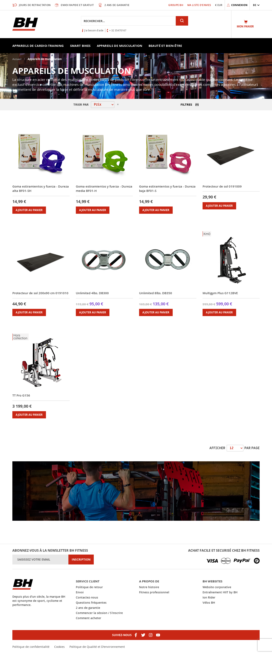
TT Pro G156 (21, 395)
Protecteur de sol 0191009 (222, 186)
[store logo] (25, 24)
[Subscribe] (81, 559)
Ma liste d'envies (199, 5)
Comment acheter (88, 618)
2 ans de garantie (88, 608)
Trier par (81, 104)
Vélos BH (209, 602)
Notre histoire (149, 587)
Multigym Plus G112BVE (220, 293)
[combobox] (128, 21)
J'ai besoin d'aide (93, 30)
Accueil (17, 59)
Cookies (59, 647)
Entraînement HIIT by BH (220, 592)
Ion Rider (209, 597)
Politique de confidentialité (30, 647)
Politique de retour (89, 587)
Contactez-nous (87, 597)
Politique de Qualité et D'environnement (97, 647)
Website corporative (217, 587)
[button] (256, 5)
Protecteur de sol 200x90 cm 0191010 (40, 293)
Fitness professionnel (154, 592)
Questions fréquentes (91, 602)
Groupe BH (175, 5)
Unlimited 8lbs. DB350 (155, 293)
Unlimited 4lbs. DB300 (92, 293)
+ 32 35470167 (117, 30)
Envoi (80, 592)
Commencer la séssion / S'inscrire (99, 613)
